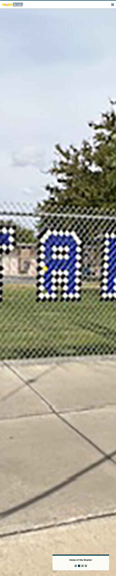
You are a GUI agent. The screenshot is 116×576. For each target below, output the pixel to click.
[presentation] (76, 566)
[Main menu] (112, 4)
